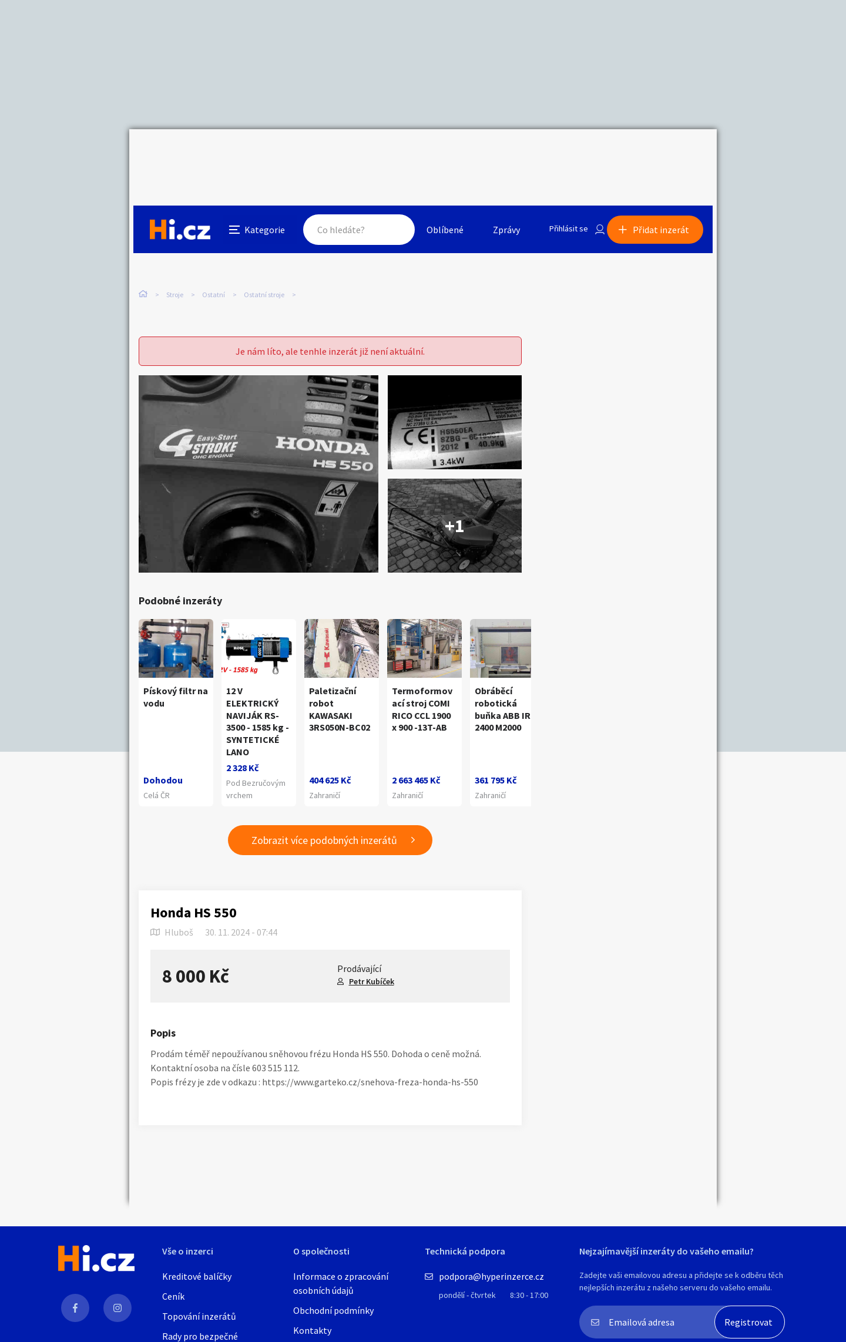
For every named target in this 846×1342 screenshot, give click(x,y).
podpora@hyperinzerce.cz (491, 1276)
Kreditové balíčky (196, 1276)
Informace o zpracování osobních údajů (340, 1283)
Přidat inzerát (665, 155)
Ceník (173, 1296)
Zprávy (492, 155)
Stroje (174, 246)
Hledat (380, 155)
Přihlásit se (559, 155)
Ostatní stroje (264, 246)
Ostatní (213, 246)
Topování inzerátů (199, 1316)
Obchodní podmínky (333, 1310)
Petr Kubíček (371, 957)
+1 (455, 501)
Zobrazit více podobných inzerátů (324, 816)
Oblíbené (431, 155)
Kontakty (312, 1330)
